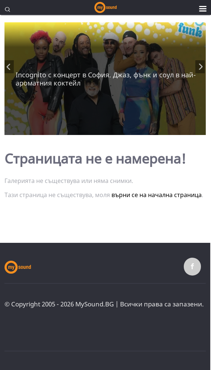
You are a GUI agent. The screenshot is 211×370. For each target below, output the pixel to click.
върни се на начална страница (156, 195)
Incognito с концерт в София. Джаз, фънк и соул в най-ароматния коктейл (106, 79)
